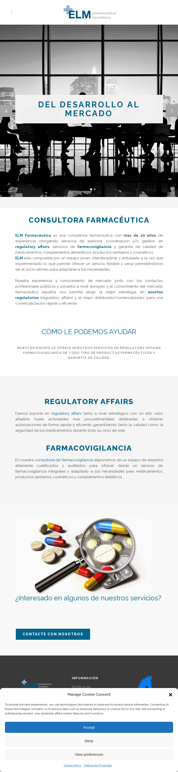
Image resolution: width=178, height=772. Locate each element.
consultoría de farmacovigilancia (64, 460)
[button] (170, 694)
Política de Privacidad (98, 765)
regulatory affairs (66, 413)
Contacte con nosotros (53, 634)
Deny (89, 741)
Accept (89, 727)
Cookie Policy (72, 765)
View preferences (89, 754)
